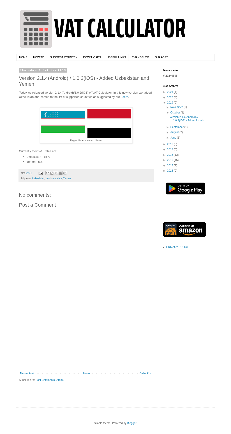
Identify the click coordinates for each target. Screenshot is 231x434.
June (173, 137)
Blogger (131, 423)
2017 (170, 149)
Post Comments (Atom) (49, 380)
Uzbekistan (38, 178)
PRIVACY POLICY (177, 247)
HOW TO (38, 57)
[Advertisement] (86, 338)
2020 (170, 97)
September (177, 127)
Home (86, 373)
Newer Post (27, 373)
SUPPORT (161, 57)
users (124, 97)
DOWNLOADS (92, 57)
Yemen (67, 178)
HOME (23, 57)
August (175, 132)
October (175, 112)
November (177, 107)
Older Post (145, 373)
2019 (170, 102)
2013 (170, 170)
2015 (170, 160)
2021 (170, 92)
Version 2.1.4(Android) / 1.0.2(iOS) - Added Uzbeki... (188, 119)
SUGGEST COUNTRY (63, 57)
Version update (54, 178)
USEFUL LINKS (116, 57)
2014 (170, 165)
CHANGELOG (140, 57)
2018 (170, 144)
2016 (170, 154)
